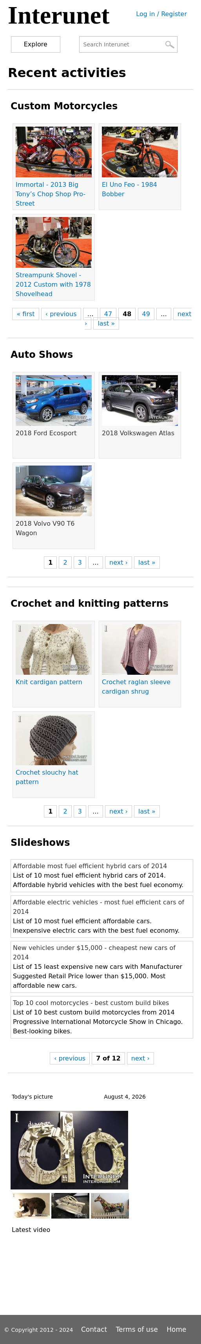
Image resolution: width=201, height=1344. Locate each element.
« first (25, 314)
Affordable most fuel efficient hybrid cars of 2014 (90, 866)
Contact (95, 1329)
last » (106, 323)
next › (118, 562)
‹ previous (61, 314)
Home (176, 1329)
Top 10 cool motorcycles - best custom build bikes (91, 1003)
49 (146, 314)
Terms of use (137, 1329)
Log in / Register (161, 14)
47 (108, 314)
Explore (35, 44)
